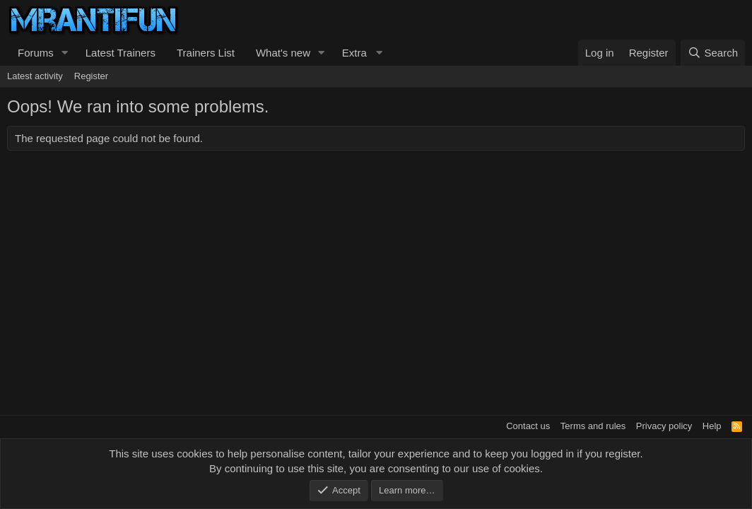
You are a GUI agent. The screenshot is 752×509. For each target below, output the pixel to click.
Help (712, 426)
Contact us (528, 426)
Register (91, 76)
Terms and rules (592, 426)
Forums (36, 53)
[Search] (713, 53)
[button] (65, 53)
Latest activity (35, 76)
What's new (283, 53)
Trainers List (206, 53)
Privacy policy (664, 426)
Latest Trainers (120, 53)
